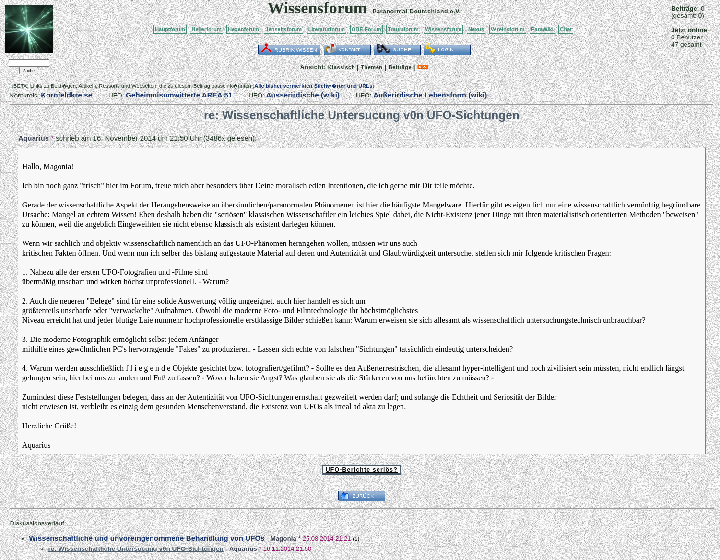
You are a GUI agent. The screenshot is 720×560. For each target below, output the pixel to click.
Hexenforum (243, 29)
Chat (566, 29)
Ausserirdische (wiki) (303, 95)
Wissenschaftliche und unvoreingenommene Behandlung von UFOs (146, 538)
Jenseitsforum (283, 29)
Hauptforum (170, 29)
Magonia (283, 538)
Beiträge (400, 67)
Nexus (476, 29)
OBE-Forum (366, 29)
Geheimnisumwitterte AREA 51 (179, 95)
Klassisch (341, 67)
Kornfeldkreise (66, 95)
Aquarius (33, 138)
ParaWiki (542, 29)
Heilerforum (206, 29)
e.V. (455, 11)
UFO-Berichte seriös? (362, 469)
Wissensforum (443, 29)
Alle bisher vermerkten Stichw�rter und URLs (313, 86)
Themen (371, 67)
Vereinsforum (508, 29)
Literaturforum (326, 29)
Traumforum (403, 29)
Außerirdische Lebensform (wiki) (430, 95)
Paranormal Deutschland (411, 11)
